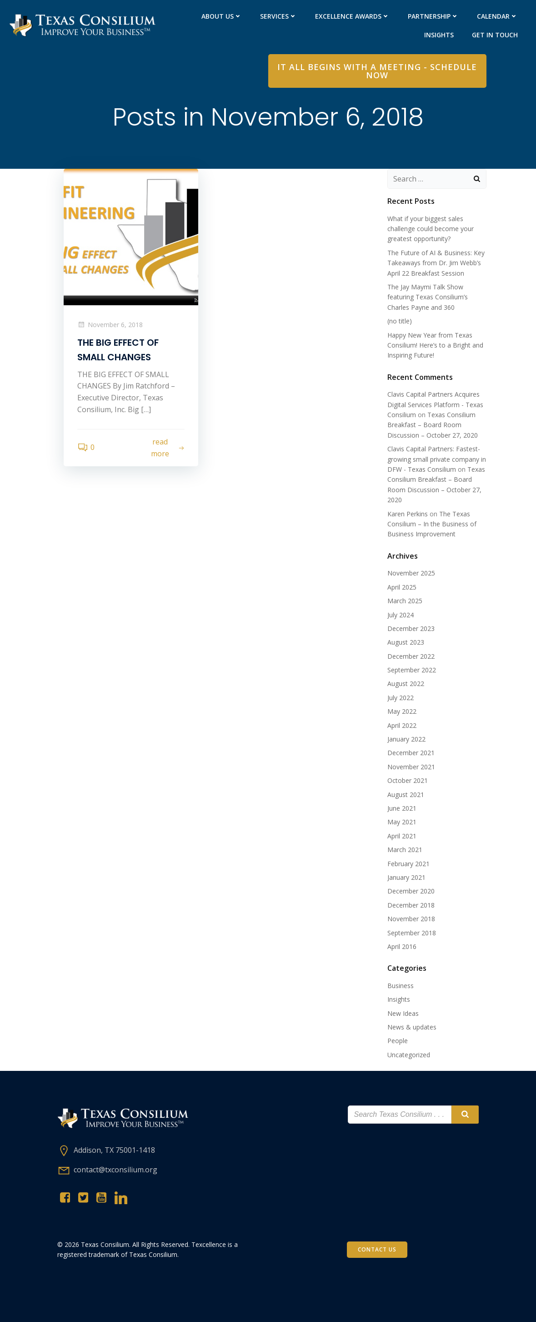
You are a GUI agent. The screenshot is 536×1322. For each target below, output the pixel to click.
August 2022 (405, 683)
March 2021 (404, 849)
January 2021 (406, 877)
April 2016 (401, 946)
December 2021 (411, 752)
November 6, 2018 (110, 324)
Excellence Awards (352, 16)
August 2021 (405, 794)
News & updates (411, 1027)
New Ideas (403, 1013)
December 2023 (411, 628)
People (397, 1040)
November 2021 (411, 766)
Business (400, 985)
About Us (221, 16)
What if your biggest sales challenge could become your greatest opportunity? (430, 228)
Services (278, 16)
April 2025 (401, 587)
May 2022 (401, 711)
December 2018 (411, 905)
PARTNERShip (433, 16)
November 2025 (411, 573)
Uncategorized (408, 1054)
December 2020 (411, 891)
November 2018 (411, 918)
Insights (439, 34)
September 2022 (411, 670)
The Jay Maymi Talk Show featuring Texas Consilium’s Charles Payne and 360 (427, 297)
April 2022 (401, 725)
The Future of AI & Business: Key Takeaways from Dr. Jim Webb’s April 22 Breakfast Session (436, 263)
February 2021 (408, 863)
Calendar (497, 16)
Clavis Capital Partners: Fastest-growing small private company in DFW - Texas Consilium (436, 459)
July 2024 (400, 615)
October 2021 (407, 780)
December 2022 (411, 656)
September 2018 (411, 932)
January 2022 (406, 739)
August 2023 (405, 642)
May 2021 (401, 821)
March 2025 (404, 600)
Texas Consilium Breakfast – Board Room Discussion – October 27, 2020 (432, 424)
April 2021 (401, 836)
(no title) (399, 321)
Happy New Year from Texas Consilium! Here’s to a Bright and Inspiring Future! (435, 345)
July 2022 (400, 697)
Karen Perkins (407, 514)
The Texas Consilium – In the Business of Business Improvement (431, 524)
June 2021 (401, 808)
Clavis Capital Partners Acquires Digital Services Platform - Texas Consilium (435, 404)
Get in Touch (495, 34)
